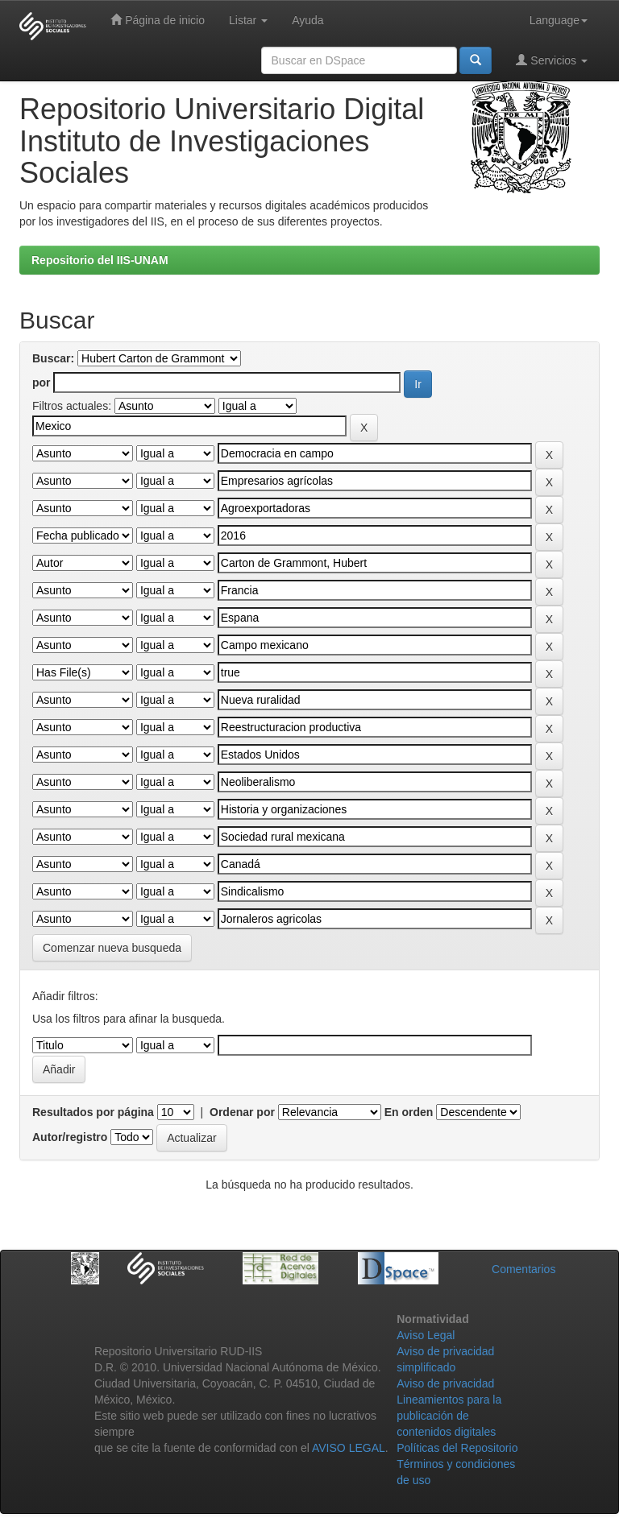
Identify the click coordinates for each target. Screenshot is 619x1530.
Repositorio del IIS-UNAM (99, 260)
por (41, 382)
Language (559, 20)
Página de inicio (157, 20)
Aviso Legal (426, 1335)
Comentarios (523, 1269)
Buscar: (53, 358)
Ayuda (307, 20)
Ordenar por (242, 1112)
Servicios (552, 60)
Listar (248, 20)
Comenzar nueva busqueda (112, 947)
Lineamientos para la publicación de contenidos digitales (449, 1415)
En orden (409, 1112)
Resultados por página (93, 1112)
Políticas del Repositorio (457, 1447)
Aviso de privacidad (445, 1383)
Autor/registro (69, 1137)
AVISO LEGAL (348, 1447)
